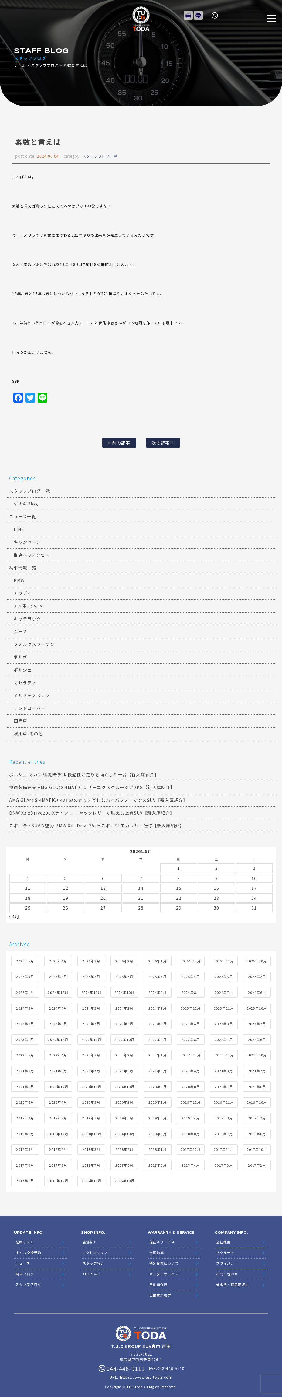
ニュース (22, 1259)
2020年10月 (124, 1085)
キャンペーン (27, 542)
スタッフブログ (45, 65)
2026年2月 (124, 959)
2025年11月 (224, 959)
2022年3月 (91, 1053)
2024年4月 (58, 1006)
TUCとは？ (92, 1268)
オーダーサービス (163, 1268)
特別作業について (163, 1259)
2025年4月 (190, 975)
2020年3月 (91, 1100)
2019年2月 (257, 1116)
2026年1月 (157, 959)
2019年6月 (124, 1116)
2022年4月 (58, 1053)
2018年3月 (91, 1148)
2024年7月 (224, 991)
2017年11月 (224, 1148)
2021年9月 (25, 1069)
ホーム (20, 65)
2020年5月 (25, 1100)
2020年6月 (257, 1085)
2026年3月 (91, 959)
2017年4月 (190, 1163)
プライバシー (227, 1259)
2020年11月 (91, 1085)
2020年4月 (58, 1100)
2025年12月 (191, 959)
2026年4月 (58, 959)
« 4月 (13, 916)
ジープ (20, 631)
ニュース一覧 (22, 516)
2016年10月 (124, 1179)
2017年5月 (157, 1163)
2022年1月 (157, 1053)
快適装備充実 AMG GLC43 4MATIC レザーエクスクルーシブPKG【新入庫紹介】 (92, 787)
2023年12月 (191, 1006)
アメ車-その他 (28, 606)
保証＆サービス (162, 1239)
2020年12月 (58, 1085)
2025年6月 (124, 975)
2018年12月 (58, 1132)
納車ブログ (24, 1268)
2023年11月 (224, 1006)
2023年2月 (257, 1022)
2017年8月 (58, 1163)
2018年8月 (190, 1132)
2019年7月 (91, 1116)
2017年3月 (224, 1163)
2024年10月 (124, 991)
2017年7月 (91, 1163)
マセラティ (25, 682)
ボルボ (20, 657)
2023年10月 (257, 1006)
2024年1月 (157, 1006)
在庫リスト (188, 13)
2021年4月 (190, 1069)
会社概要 (223, 1239)
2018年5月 (25, 1148)
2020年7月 (224, 1085)
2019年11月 (224, 1100)
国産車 (20, 721)
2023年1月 (25, 1038)
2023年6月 (124, 1022)
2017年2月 (257, 1163)
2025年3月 (224, 975)
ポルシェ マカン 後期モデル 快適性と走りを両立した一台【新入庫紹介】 (84, 774)
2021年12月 (191, 1053)
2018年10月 (124, 1132)
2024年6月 (257, 991)
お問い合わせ (227, 1268)
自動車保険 (158, 1278)
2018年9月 (157, 1132)
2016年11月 (91, 1179)
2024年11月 (91, 991)
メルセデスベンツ (32, 695)
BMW (19, 580)
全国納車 (156, 1249)
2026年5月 (25, 959)
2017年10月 (257, 1148)
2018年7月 (224, 1132)
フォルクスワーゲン (34, 644)
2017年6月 (124, 1163)
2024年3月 (91, 1006)
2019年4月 (190, 1116)
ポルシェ (23, 670)
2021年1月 (25, 1085)
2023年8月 (58, 1022)
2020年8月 (190, 1085)
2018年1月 (157, 1148)
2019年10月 (257, 1100)
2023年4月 (190, 1022)
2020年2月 (124, 1100)
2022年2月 (124, 1053)
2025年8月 (58, 975)
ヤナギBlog (26, 504)
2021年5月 (157, 1069)
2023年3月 (224, 1022)
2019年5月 (157, 1116)
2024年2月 (124, 1006)
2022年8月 (190, 1038)
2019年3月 (224, 1116)
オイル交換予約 (28, 1249)
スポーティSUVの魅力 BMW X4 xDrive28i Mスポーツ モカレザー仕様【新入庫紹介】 (96, 825)
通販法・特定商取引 (232, 1278)
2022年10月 (124, 1038)
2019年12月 (191, 1100)
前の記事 (119, 442)
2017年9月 (25, 1163)
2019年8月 (58, 1116)
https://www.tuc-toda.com (146, 1369)
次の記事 (163, 442)
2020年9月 (157, 1085)
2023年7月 (91, 1022)
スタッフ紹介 (93, 1259)
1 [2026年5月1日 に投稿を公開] (178, 867)
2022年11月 (91, 1038)
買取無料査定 (160, 1288)
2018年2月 (124, 1148)
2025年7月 (91, 975)
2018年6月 (257, 1132)
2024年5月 (25, 1006)
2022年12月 (58, 1038)
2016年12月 (58, 1179)
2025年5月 (157, 975)
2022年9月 (157, 1038)
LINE (198, 13)
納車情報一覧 (22, 567)
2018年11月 (91, 1132)
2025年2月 (257, 975)
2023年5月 (157, 1022)
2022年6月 (257, 1038)
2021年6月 (124, 1069)
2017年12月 (191, 1148)
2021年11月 (224, 1053)
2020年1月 (157, 1100)
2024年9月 (157, 991)
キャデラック (27, 619)
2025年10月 (257, 959)
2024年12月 (58, 991)
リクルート (225, 1249)
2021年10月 (257, 1053)
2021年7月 (91, 1069)
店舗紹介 (90, 1239)
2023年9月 (25, 1022)
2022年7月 (224, 1038)
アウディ (23, 593)
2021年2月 (257, 1069)
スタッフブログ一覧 (100, 156)
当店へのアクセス (32, 555)
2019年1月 (25, 1132)
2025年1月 (25, 991)
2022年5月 (25, 1053)
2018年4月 (58, 1148)
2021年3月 (224, 1069)
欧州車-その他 (28, 734)
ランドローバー (30, 708)
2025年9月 (25, 975)
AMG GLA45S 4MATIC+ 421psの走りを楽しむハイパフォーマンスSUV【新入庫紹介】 (98, 800)
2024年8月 (190, 991)
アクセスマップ (95, 1249)
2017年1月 (25, 1179)
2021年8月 (58, 1069)
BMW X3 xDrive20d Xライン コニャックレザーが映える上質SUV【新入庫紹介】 (92, 813)
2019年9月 (25, 1116)
